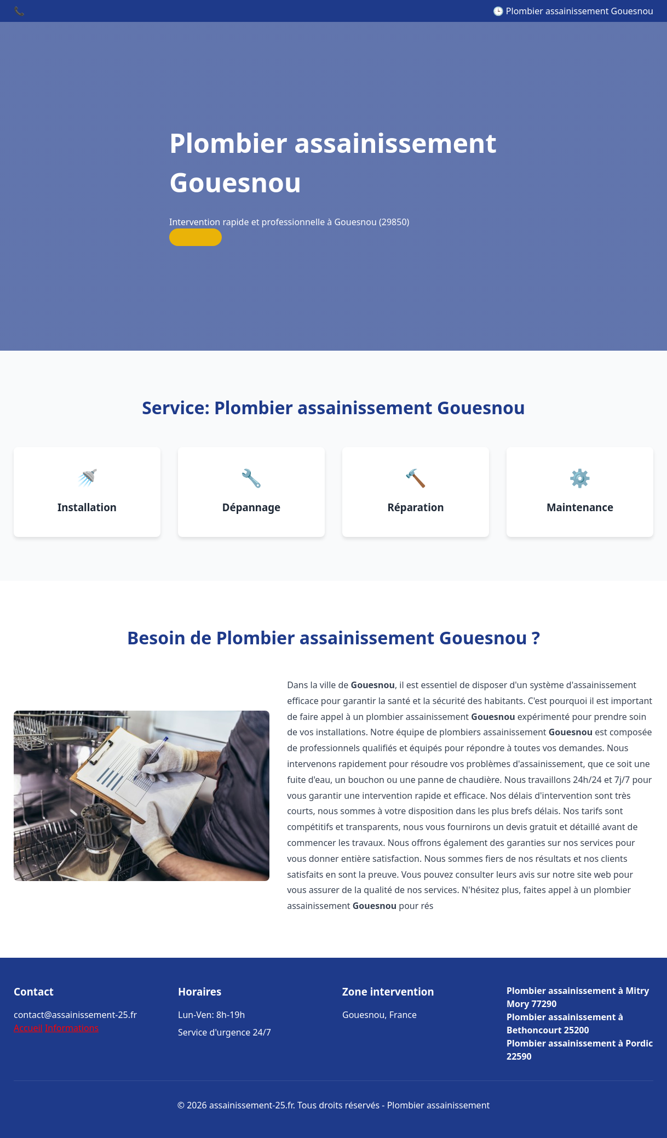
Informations (72, 1028)
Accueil (28, 1028)
